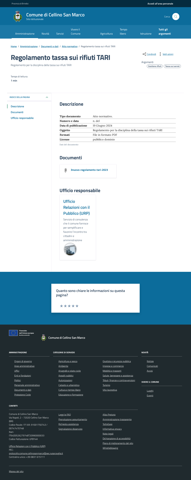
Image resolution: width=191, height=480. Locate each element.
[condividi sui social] (149, 54)
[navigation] (160, 3)
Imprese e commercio (113, 366)
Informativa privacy (112, 429)
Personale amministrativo (27, 385)
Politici (17, 380)
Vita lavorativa (110, 390)
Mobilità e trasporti (112, 371)
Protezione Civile (22, 394)
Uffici (16, 371)
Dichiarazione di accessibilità (116, 438)
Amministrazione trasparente (117, 419)
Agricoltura (106, 34)
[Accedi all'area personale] (160, 3)
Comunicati (152, 366)
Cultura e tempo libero (69, 390)
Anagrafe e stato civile (69, 371)
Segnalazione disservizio (70, 429)
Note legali (108, 433)
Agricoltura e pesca (67, 361)
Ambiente (63, 366)
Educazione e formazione (70, 394)
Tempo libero (123, 31)
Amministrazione (24, 34)
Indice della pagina (20, 97)
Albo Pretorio (109, 414)
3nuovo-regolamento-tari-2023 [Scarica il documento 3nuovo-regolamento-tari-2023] (89, 170)
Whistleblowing (110, 448)
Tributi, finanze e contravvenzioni (119, 380)
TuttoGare (107, 424)
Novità (45, 34)
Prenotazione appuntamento (72, 419)
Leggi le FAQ (64, 414)
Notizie (150, 361)
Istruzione (145, 34)
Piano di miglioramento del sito (118, 443)
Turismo (106, 385)
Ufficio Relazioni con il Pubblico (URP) (76, 207)
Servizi (60, 34)
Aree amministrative (24, 366)
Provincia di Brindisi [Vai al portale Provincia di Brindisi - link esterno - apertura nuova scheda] (20, 3)
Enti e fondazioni (22, 375)
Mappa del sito (16, 471)
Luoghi (150, 391)
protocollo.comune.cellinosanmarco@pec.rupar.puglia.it (36, 453)
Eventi (150, 395)
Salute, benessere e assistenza (118, 375)
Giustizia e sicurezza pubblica (117, 361)
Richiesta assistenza (68, 424)
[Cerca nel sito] (175, 16)
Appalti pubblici (65, 375)
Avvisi (150, 371)
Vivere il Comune (75, 31)
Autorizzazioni (65, 380)
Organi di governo (23, 361)
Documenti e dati (22, 390)
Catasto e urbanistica (68, 385)
